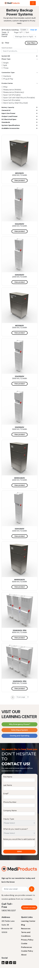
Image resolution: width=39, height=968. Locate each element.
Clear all (33, 30)
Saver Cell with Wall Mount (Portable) (18, 98)
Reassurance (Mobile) (11, 90)
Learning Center (28, 921)
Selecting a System (19, 730)
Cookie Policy (27, 951)
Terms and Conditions (26, 934)
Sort (27, 32)
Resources (25, 928)
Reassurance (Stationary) (13, 92)
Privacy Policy (27, 940)
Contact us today (29, 907)
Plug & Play (7, 79)
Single (5, 63)
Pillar (5, 87)
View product (19, 180)
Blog (23, 925)
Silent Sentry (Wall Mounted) (15, 103)
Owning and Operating (19, 736)
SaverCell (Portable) (11, 100)
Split (4, 65)
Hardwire (6, 76)
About (24, 954)
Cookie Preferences (26, 945)
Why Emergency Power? (19, 724)
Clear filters (31, 43)
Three (5, 68)
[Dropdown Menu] (33, 3)
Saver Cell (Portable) (11, 95)
